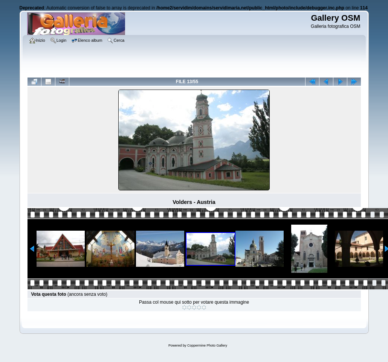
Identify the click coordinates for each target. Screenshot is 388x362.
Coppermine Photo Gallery (207, 345)
